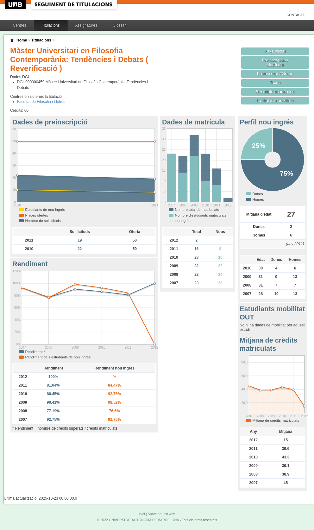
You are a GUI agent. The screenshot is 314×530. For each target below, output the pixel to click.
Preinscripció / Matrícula (275, 62)
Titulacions (51, 25)
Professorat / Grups (275, 73)
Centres (19, 25)
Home (21, 40)
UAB (15, 4)
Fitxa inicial (275, 51)
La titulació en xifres (275, 100)
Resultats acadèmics (275, 91)
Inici (142, 514)
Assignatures (86, 25)
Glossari (120, 25)
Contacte (295, 15)
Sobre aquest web (161, 514)
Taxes (275, 82)
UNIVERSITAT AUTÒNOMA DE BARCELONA (144, 520)
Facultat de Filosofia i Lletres (41, 101)
